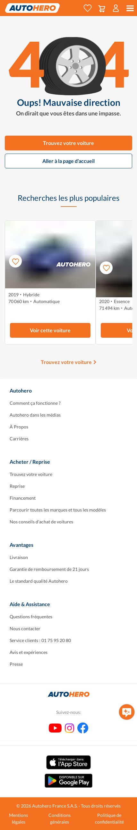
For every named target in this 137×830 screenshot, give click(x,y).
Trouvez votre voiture (68, 143)
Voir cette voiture (50, 330)
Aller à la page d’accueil (68, 161)
